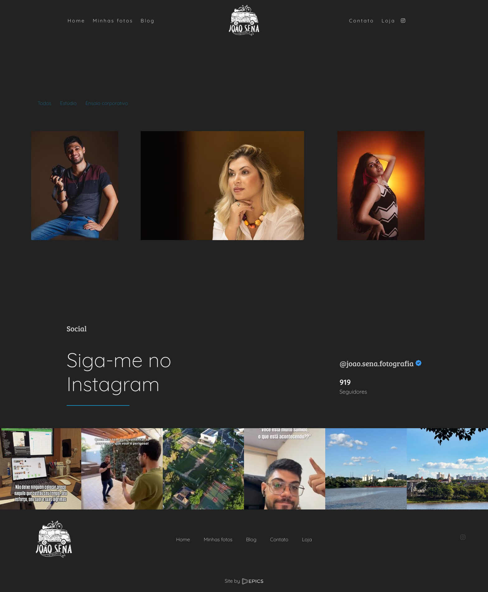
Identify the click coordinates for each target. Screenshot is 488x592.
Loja (307, 539)
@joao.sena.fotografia (377, 363)
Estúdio (68, 103)
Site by (244, 581)
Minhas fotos (218, 539)
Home (183, 539)
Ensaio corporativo (106, 103)
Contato (279, 539)
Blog (251, 539)
